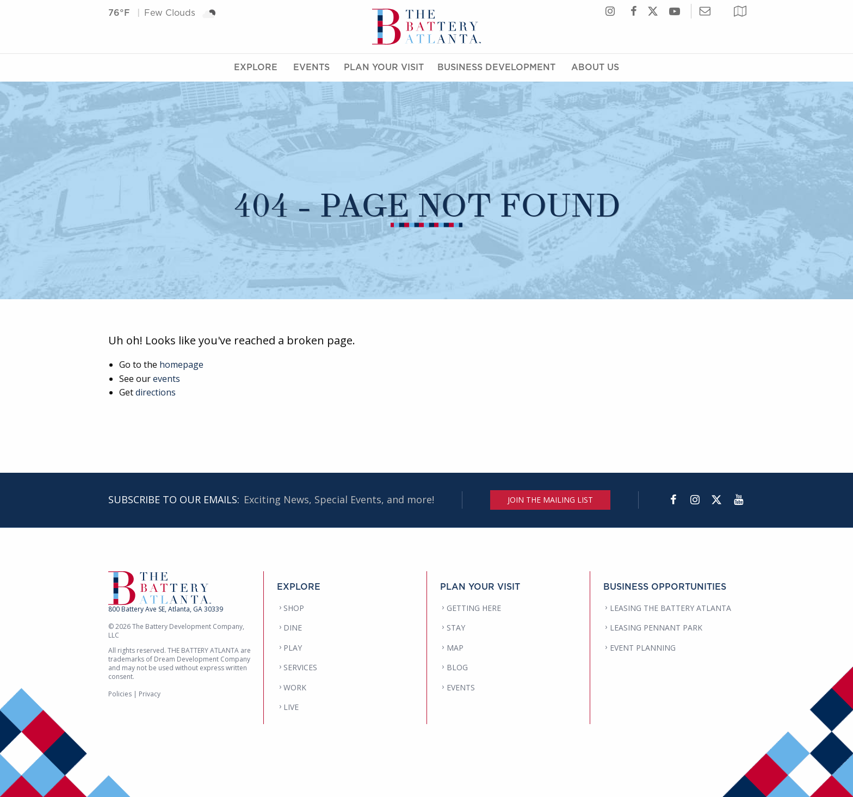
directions (155, 392)
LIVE (291, 707)
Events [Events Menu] (311, 67)
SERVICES (300, 667)
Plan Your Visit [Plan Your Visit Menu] (384, 67)
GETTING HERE (474, 608)
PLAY (292, 647)
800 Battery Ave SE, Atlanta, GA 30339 (165, 609)
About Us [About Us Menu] (595, 67)
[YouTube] (738, 499)
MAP (455, 647)
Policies (120, 694)
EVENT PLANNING (643, 647)
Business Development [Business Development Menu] (496, 67)
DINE (292, 627)
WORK (294, 687)
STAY (456, 627)
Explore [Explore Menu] (255, 67)
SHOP (293, 608)
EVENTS (461, 687)
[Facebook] (672, 499)
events (166, 379)
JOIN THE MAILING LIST (550, 500)
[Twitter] (716, 499)
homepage (181, 364)
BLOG (457, 667)
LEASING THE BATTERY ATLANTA (670, 608)
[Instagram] (694, 499)
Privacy (149, 694)
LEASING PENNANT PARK (656, 627)
